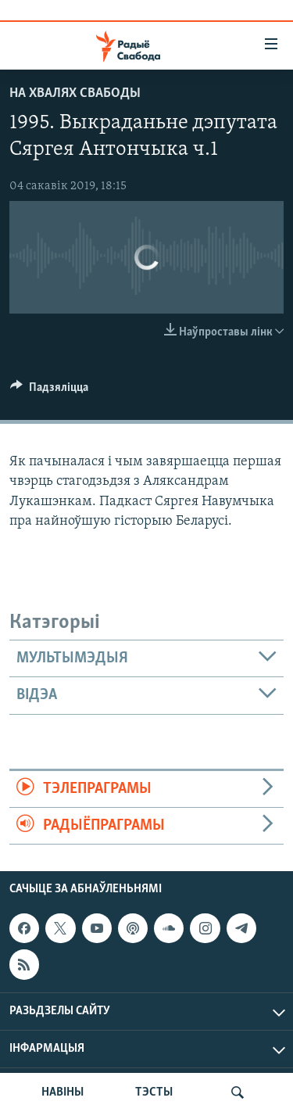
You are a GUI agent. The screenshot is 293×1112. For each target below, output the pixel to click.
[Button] (49, 391)
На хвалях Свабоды (75, 93)
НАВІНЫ (62, 1092)
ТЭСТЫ (154, 1092)
